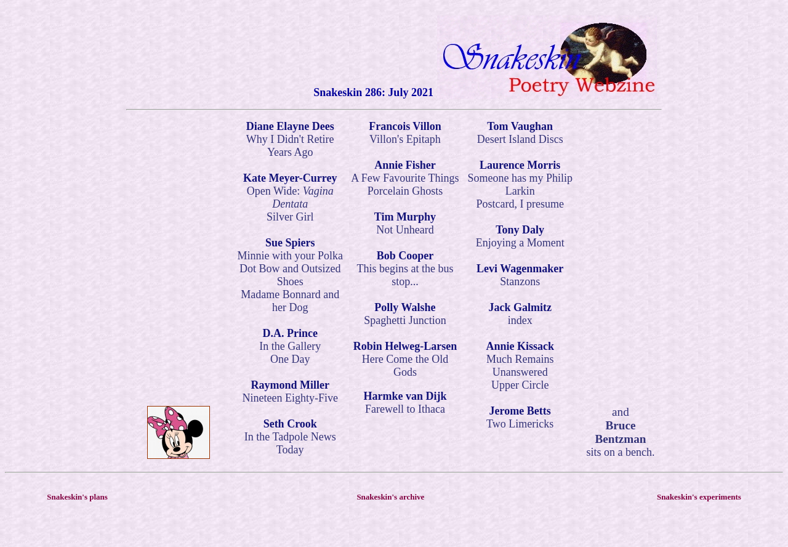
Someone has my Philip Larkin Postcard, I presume (520, 191)
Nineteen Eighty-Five (289, 398)
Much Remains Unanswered (520, 365)
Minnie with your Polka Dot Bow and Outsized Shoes (290, 268)
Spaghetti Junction (405, 320)
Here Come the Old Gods (405, 365)
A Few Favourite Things (405, 178)
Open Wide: (290, 197)
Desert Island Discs (520, 139)
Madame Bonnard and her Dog (290, 301)
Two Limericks (519, 424)
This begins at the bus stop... (404, 275)
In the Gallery (290, 346)
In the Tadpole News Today (290, 443)
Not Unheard (404, 230)
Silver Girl (290, 217)
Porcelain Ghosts (405, 191)
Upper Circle (520, 385)
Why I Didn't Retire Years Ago (290, 145)
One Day (290, 359)
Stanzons (520, 281)
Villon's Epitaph (405, 139)
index (520, 320)
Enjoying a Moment (520, 243)
